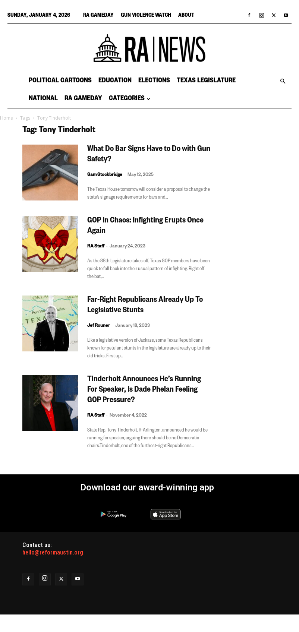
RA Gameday (98, 16)
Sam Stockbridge (104, 175)
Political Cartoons (60, 81)
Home (6, 118)
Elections (154, 81)
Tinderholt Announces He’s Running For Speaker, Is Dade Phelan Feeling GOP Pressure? (144, 390)
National (43, 99)
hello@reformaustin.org (52, 552)
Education (115, 81)
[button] (283, 81)
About (186, 16)
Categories (129, 99)
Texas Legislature (206, 81)
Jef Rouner (98, 326)
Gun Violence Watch (146, 16)
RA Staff (95, 246)
